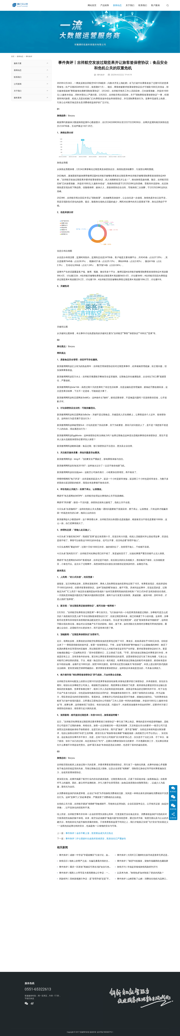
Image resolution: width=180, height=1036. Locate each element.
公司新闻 (17, 84)
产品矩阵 (104, 5)
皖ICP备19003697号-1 (105, 1032)
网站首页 (92, 5)
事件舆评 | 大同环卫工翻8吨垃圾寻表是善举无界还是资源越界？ (143, 855)
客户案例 (155, 5)
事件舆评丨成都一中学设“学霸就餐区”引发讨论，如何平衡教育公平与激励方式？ (85, 855)
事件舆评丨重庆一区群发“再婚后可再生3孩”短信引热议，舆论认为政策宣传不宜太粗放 (85, 867)
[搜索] (167, 5)
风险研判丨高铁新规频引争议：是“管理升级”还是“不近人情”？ (85, 879)
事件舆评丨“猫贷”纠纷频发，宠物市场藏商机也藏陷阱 (142, 861)
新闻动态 (117, 5)
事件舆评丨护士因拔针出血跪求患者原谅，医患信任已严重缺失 (96, 838)
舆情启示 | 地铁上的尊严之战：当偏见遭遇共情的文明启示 (85, 861)
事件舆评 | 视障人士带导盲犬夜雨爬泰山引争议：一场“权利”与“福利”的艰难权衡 (85, 873)
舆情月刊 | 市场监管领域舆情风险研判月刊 (137, 867)
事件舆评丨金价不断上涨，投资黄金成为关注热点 (89, 833)
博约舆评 (101, 75)
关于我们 (130, 5)
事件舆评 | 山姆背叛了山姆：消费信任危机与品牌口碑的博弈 (143, 879)
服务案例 (17, 98)
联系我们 (142, 5)
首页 (12, 56)
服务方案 (17, 63)
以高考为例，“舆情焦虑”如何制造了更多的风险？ (140, 873)
